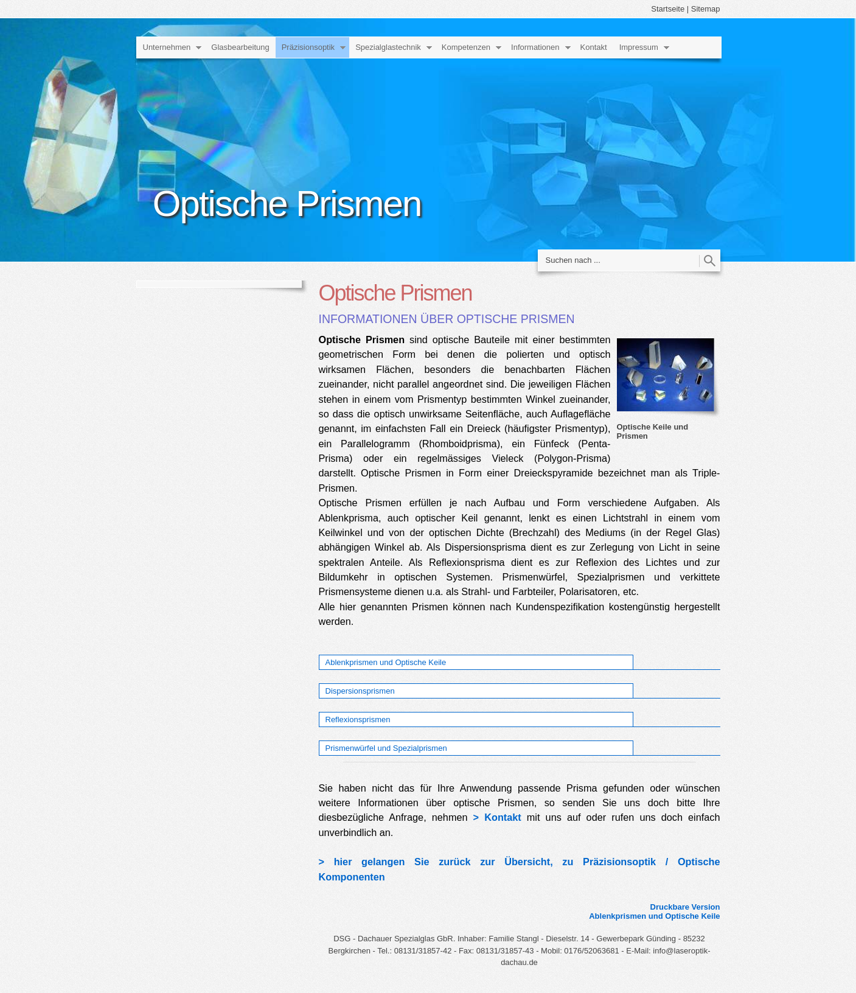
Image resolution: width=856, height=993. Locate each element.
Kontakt (593, 47)
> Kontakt (497, 817)
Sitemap (705, 8)
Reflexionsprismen (358, 719)
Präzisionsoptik (308, 47)
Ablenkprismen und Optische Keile (386, 662)
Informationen (535, 47)
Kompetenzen (466, 47)
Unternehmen (167, 47)
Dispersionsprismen (360, 690)
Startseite (667, 8)
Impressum (638, 47)
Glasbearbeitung (240, 47)
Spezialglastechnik (388, 47)
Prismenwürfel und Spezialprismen (386, 748)
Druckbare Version (685, 906)
